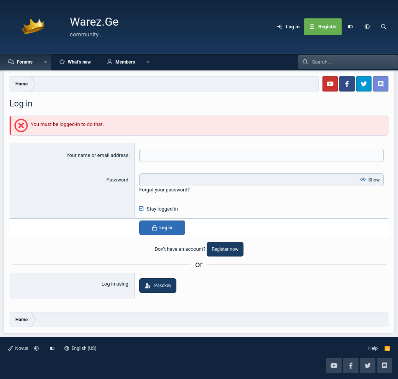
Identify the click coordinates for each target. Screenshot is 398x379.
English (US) (80, 348)
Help (373, 348)
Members (125, 62)
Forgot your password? (164, 190)
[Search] (383, 26)
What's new (79, 62)
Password (117, 180)
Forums (25, 62)
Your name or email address (97, 155)
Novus (18, 348)
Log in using (115, 284)
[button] (367, 26)
